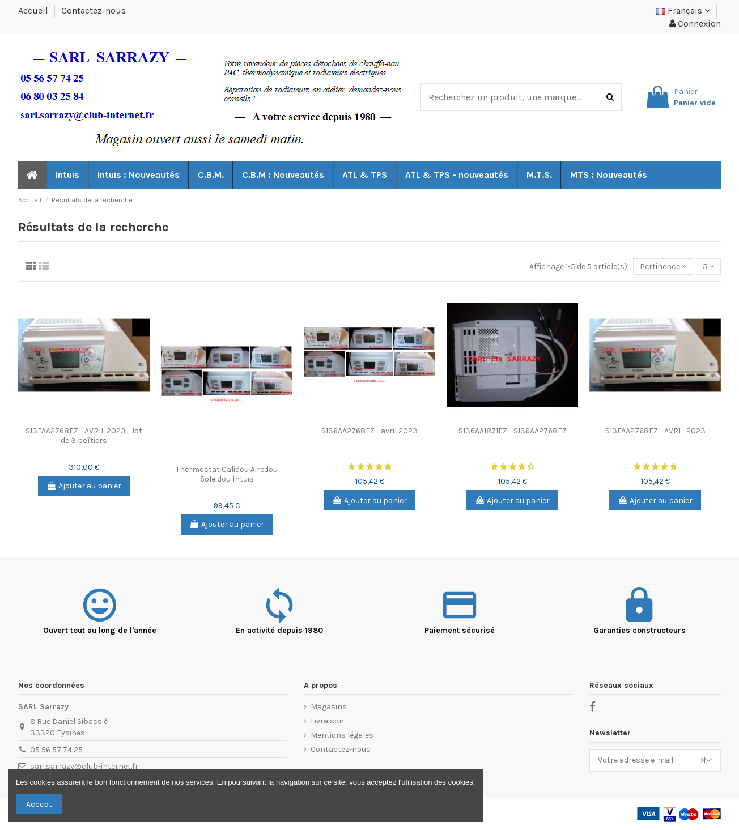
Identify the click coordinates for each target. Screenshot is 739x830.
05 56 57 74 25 (56, 750)
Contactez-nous (93, 10)
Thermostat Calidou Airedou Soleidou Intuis (227, 474)
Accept (39, 804)
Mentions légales (342, 735)
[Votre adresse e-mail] (641, 760)
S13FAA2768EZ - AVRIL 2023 (655, 431)
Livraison (327, 721)
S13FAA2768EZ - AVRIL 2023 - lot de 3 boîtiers (84, 435)
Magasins (329, 707)
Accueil (34, 10)
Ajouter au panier (83, 486)
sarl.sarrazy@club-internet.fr (84, 766)
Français (683, 10)
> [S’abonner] (706, 760)
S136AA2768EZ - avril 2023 (369, 431)
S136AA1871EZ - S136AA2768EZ (512, 431)
